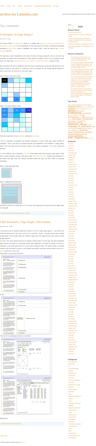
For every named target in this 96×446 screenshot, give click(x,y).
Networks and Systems (74, 408)
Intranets (70, 398)
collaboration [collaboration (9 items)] (84, 107)
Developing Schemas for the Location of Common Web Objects (31, 61)
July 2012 (70, 176)
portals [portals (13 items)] (74, 130)
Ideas (69, 394)
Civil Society (71, 375)
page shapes (12, 48)
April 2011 (71, 189)
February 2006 (72, 293)
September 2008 (72, 229)
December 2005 (72, 298)
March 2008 (71, 240)
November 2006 (72, 275)
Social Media (71, 419)
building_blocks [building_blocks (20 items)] (75, 107)
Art (69, 366)
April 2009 (71, 215)
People (70, 412)
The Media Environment (74, 424)
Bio (14, 6)
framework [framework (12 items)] (82, 115)
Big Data (70, 371)
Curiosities (71, 378)
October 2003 (72, 344)
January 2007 (72, 270)
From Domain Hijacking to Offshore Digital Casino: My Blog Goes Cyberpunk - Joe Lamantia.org (82, 64)
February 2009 (72, 219)
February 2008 (72, 243)
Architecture (71, 364)
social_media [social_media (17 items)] (73, 132)
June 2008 (71, 233)
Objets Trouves (72, 410)
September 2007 (72, 252)
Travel (70, 431)
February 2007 (72, 268)
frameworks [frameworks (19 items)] (73, 117)
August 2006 (71, 282)
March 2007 (71, 266)
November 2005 (72, 300)
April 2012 (71, 183)
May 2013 (71, 160)
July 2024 (70, 143)
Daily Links (71, 382)
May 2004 (71, 337)
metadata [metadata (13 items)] (79, 128)
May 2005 (71, 314)
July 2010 (70, 192)
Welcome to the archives (74, 32)
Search (69, 24)
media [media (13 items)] (93, 126)
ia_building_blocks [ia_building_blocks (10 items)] (89, 117)
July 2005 (70, 309)
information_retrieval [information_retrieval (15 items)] (75, 123)
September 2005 (72, 305)
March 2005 (71, 319)
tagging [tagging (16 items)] (78, 134)
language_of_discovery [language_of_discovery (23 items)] (79, 126)
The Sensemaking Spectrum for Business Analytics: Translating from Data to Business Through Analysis (80, 40)
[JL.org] (55, 6)
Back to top (4, 435)
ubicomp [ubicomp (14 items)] (84, 134)
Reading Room (72, 415)
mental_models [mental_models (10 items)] (71, 128)
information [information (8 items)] (70, 119)
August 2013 (71, 157)
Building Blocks (72, 373)
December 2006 (72, 273)
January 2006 (72, 296)
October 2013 (72, 155)
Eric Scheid (27, 153)
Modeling (70, 405)
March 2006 (71, 291)
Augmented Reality (73, 368)
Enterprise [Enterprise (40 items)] (74, 112)
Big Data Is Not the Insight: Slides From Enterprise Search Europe (81, 95)
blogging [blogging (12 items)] (89, 105)
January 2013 (72, 166)
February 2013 (72, 164)
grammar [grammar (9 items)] (80, 117)
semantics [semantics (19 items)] (84, 130)
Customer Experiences (74, 380)
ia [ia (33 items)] (83, 116)
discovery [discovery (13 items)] (79, 111)
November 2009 (72, 203)
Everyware (71, 391)
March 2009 (71, 217)
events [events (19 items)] (88, 113)
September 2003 (72, 346)
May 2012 (71, 180)
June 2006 (71, 284)
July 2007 (70, 256)
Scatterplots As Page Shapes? (16, 34)
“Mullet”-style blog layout (39, 156)
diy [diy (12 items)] (83, 111)
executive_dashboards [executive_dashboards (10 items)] (73, 115)
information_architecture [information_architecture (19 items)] (82, 119)
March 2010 (71, 199)
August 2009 (71, 208)
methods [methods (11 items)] (84, 128)
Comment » (4, 213)
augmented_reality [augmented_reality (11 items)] (81, 105)
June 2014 (71, 146)
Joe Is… (70, 401)
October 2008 (72, 226)
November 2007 (72, 247)
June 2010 (71, 194)
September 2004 (72, 330)
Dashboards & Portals (74, 385)
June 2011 (71, 187)
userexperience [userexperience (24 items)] (75, 136)
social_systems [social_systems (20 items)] (85, 132)
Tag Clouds (71, 421)
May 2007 (71, 261)
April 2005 (71, 316)
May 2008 (71, 236)
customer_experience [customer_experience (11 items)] (80, 109)
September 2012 (72, 173)
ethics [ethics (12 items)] (83, 113)
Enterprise (71, 387)
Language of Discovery (74, 403)
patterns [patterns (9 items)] (70, 130)
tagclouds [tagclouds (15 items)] (71, 134)
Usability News (18, 43)
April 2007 (71, 263)
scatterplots (36, 136)
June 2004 (71, 335)
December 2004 (72, 323)
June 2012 (71, 178)
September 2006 (72, 279)
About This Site (72, 361)
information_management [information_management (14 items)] (77, 121)
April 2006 (71, 289)
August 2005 (71, 307)
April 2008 (71, 238)
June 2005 (71, 312)
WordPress (22, 442)
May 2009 (71, 213)
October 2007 (72, 249)
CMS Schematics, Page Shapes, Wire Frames (25, 222)
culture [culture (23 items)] (71, 108)
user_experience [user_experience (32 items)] (78, 137)
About (9, 6)
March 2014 (71, 150)
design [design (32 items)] (72, 110)
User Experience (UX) (74, 435)
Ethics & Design (72, 389)
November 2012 (72, 169)
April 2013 (71, 162)
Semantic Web (72, 417)
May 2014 (71, 148)
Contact (19, 6)
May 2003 (71, 351)
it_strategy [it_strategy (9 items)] (89, 124)
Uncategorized (72, 433)
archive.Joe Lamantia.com (19, 14)
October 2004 (72, 328)
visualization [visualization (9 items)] (90, 138)
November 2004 (72, 326)
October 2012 (72, 171)
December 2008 (72, 222)
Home (2, 6)
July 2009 (70, 210)
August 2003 (71, 349)
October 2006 (72, 277)
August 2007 (71, 254)
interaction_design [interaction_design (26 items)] (77, 124)
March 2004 (71, 339)
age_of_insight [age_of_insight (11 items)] (72, 105)
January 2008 (72, 245)
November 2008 (72, 224)
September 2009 (72, 206)
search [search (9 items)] (77, 130)
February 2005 (72, 321)
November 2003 (72, 342)
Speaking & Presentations (43, 6)
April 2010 (71, 196)
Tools (69, 428)
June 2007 (71, 259)
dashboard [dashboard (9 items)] (89, 109)
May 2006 (71, 286)
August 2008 (71, 231)
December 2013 (72, 153)
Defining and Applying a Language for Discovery (81, 44)
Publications (28, 6)
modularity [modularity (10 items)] (89, 128)
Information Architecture (74, 396)
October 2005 (72, 303)
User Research (72, 438)
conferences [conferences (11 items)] (91, 107)
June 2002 (71, 353)
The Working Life (72, 426)
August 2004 (71, 333)
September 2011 (72, 185)
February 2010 (72, 201)
